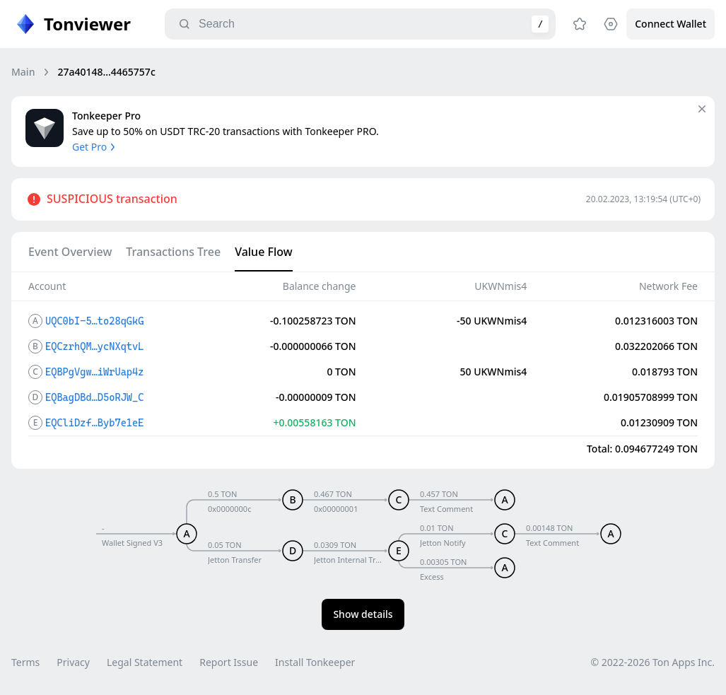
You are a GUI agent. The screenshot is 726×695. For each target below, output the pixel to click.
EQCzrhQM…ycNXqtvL (94, 346)
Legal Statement (144, 662)
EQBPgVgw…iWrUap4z (94, 372)
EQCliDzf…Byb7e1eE (94, 422)
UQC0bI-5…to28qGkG (94, 321)
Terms (25, 662)
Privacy (73, 662)
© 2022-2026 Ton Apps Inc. (653, 662)
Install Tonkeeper (315, 662)
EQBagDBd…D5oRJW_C (94, 397)
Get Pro (95, 146)
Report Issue (228, 662)
